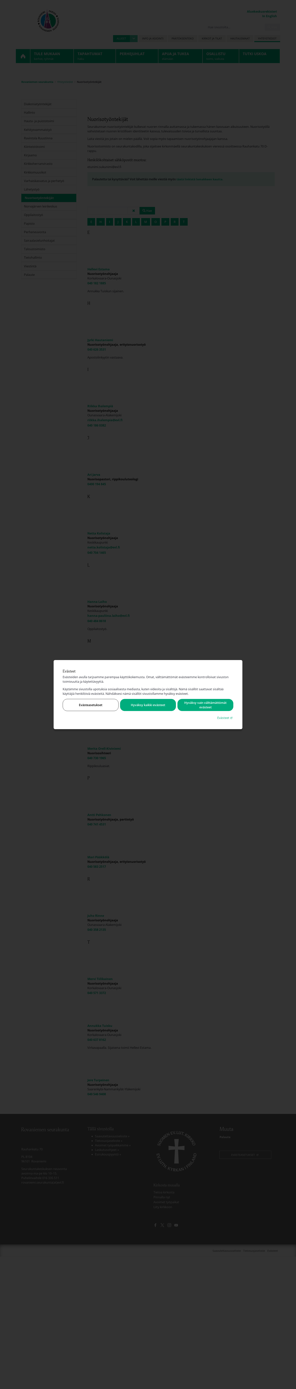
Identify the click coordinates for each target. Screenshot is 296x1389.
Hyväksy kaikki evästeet (148, 705)
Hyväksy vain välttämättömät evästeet (205, 705)
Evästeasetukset (90, 705)
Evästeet (225, 718)
